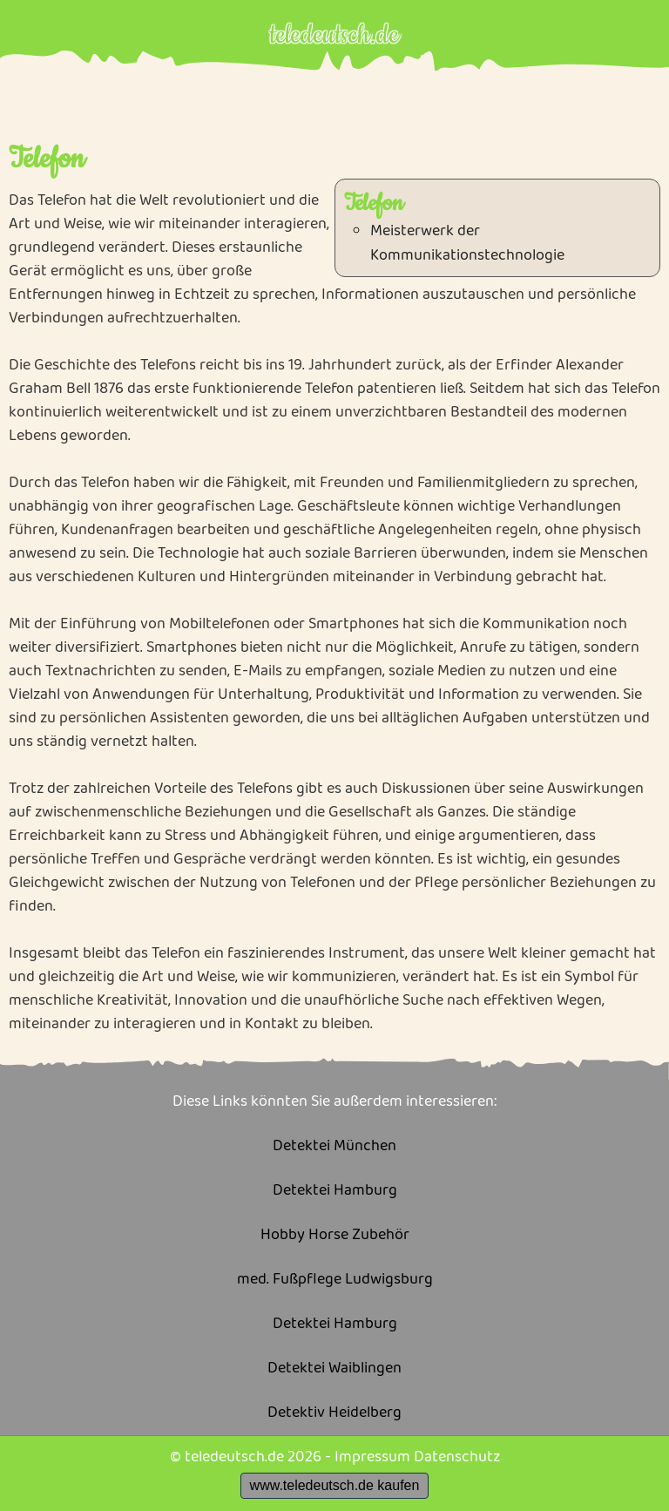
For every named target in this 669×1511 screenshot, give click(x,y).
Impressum (372, 1457)
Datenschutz (457, 1457)
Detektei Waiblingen (334, 1368)
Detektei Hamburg (335, 1191)
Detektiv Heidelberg (334, 1413)
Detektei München (334, 1146)
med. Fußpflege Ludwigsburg (335, 1279)
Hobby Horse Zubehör (334, 1235)
